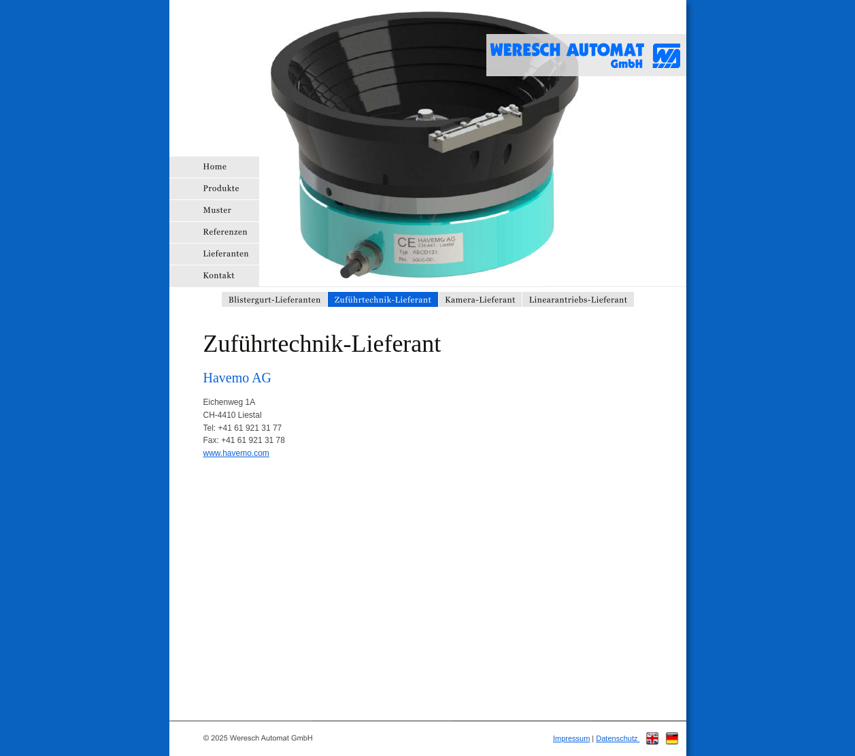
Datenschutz (617, 738)
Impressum (571, 738)
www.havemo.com (236, 453)
